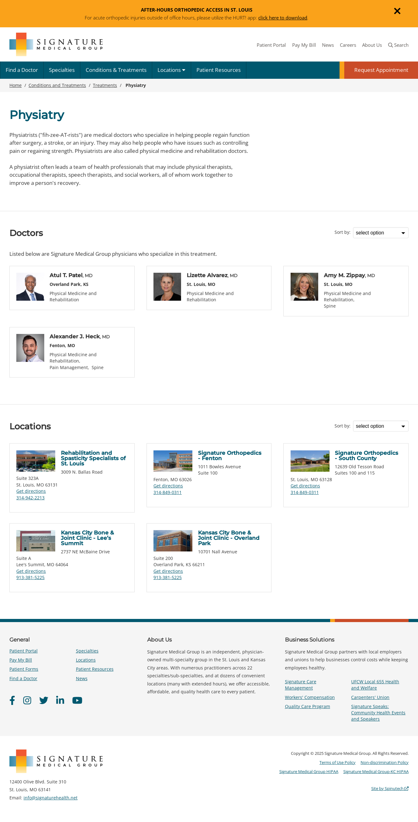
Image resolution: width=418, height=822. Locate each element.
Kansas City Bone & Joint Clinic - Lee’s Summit (87, 537)
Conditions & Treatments (116, 69)
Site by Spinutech (390, 788)
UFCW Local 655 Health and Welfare (375, 685)
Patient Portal (271, 45)
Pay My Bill (304, 45)
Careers (348, 45)
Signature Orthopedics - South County (366, 455)
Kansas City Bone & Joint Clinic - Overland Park (229, 537)
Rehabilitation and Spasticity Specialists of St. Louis (93, 458)
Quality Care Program (307, 706)
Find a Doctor (22, 69)
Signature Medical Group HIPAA (308, 771)
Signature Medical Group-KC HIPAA (376, 771)
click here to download (282, 17)
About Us (372, 45)
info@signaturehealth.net (51, 798)
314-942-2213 (30, 498)
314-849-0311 (167, 492)
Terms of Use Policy (337, 762)
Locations (171, 69)
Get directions (31, 491)
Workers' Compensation (310, 697)
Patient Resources (218, 69)
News (328, 45)
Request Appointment (381, 69)
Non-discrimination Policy (385, 762)
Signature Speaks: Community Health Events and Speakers (378, 712)
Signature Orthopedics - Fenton (229, 455)
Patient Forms (23, 669)
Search (398, 45)
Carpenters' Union (370, 697)
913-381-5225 (30, 577)
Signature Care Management (300, 685)
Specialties (62, 69)
